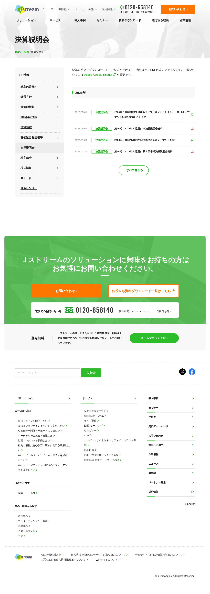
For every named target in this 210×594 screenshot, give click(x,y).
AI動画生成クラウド (95, 410)
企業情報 (185, 20)
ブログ (152, 417)
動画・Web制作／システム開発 (101, 455)
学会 (21, 535)
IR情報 (62, 9)
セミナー (102, 20)
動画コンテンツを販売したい (34, 440)
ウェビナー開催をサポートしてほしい (39, 430)
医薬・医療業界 (27, 530)
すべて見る (133, 170)
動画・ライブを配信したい (33, 420)
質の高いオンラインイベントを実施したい (41, 425)
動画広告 (89, 450)
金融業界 (23, 526)
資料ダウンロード (130, 20)
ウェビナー (90, 430)
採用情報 (107, 9)
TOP (17, 51)
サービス (55, 20)
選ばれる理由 (160, 20)
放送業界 (23, 516)
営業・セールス (27, 493)
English (191, 503)
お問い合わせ (155, 435)
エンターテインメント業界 (33, 521)
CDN (87, 435)
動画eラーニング (94, 425)
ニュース (47, 9)
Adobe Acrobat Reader (98, 74)
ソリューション (26, 20)
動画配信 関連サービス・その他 (102, 460)
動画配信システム (94, 415)
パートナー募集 (84, 9)
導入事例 (80, 20)
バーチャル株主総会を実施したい (37, 435)
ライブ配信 (90, 420)
